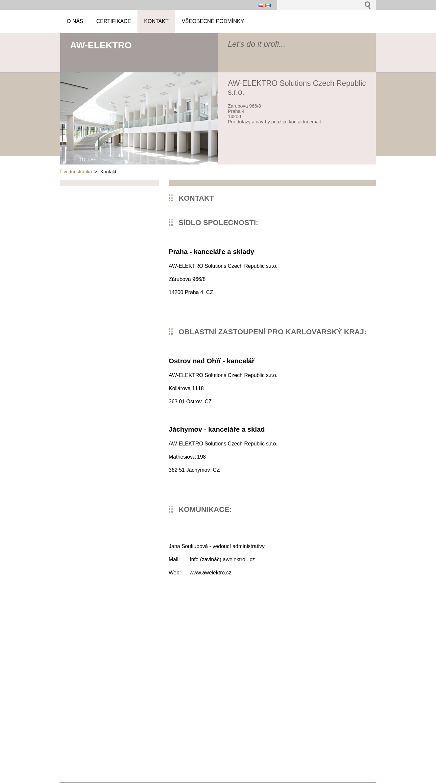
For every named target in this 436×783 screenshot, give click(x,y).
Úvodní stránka (76, 171)
